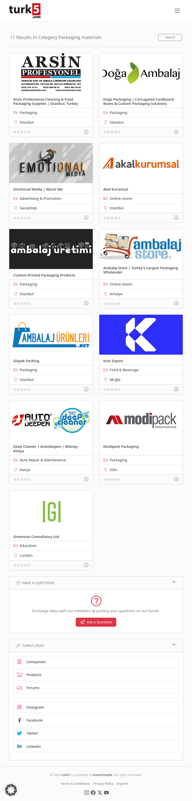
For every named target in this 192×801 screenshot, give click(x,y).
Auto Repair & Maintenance (43, 460)
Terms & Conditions (75, 783)
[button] (11, 790)
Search (170, 37)
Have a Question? (96, 582)
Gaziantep (28, 208)
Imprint (122, 783)
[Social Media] (86, 792)
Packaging (28, 112)
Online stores (121, 198)
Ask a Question (96, 622)
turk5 (66, 775)
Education (28, 545)
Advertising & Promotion (40, 198)
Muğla (115, 379)
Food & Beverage (124, 369)
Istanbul (117, 208)
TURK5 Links (96, 645)
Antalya (116, 293)
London (26, 555)
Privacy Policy (103, 783)
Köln (113, 469)
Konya (25, 469)
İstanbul (27, 122)
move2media (102, 775)
